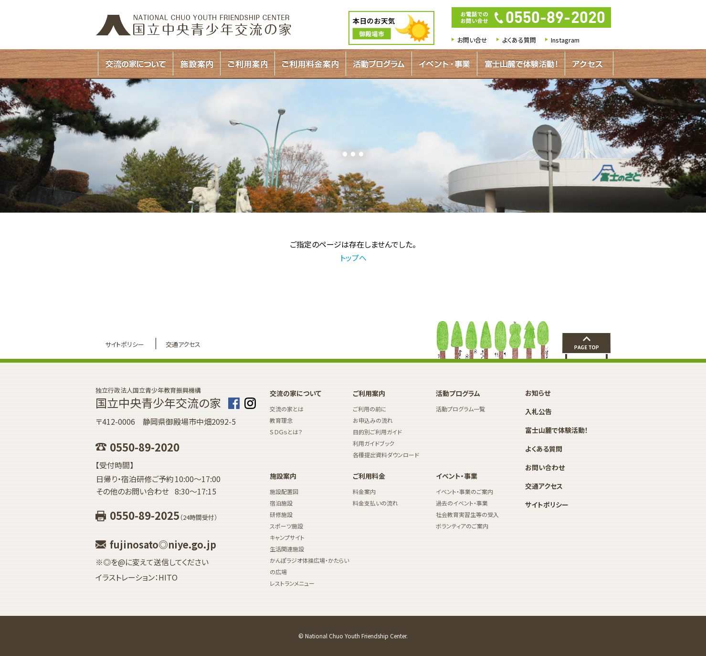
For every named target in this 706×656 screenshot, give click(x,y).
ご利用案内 (247, 63)
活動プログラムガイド (379, 63)
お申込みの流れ (373, 420)
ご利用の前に (370, 409)
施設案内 (196, 63)
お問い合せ (472, 39)
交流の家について (135, 63)
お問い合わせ (545, 467)
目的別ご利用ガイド (377, 432)
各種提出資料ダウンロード (386, 455)
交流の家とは (287, 409)
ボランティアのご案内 (462, 526)
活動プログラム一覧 (460, 409)
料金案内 (364, 491)
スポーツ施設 (286, 526)
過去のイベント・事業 (462, 503)
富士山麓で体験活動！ (521, 63)
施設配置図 (284, 491)
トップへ (353, 257)
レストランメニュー (292, 583)
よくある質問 (519, 39)
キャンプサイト (287, 537)
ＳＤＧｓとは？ (286, 432)
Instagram (565, 39)
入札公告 (538, 411)
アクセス (587, 63)
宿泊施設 (281, 503)
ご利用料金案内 (310, 63)
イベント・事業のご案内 (464, 491)
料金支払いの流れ (375, 503)
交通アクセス (183, 344)
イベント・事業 (444, 63)
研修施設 (281, 514)
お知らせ (537, 393)
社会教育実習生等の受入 (467, 514)
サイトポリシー (124, 344)
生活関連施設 (287, 549)
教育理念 (281, 420)
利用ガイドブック (373, 443)
